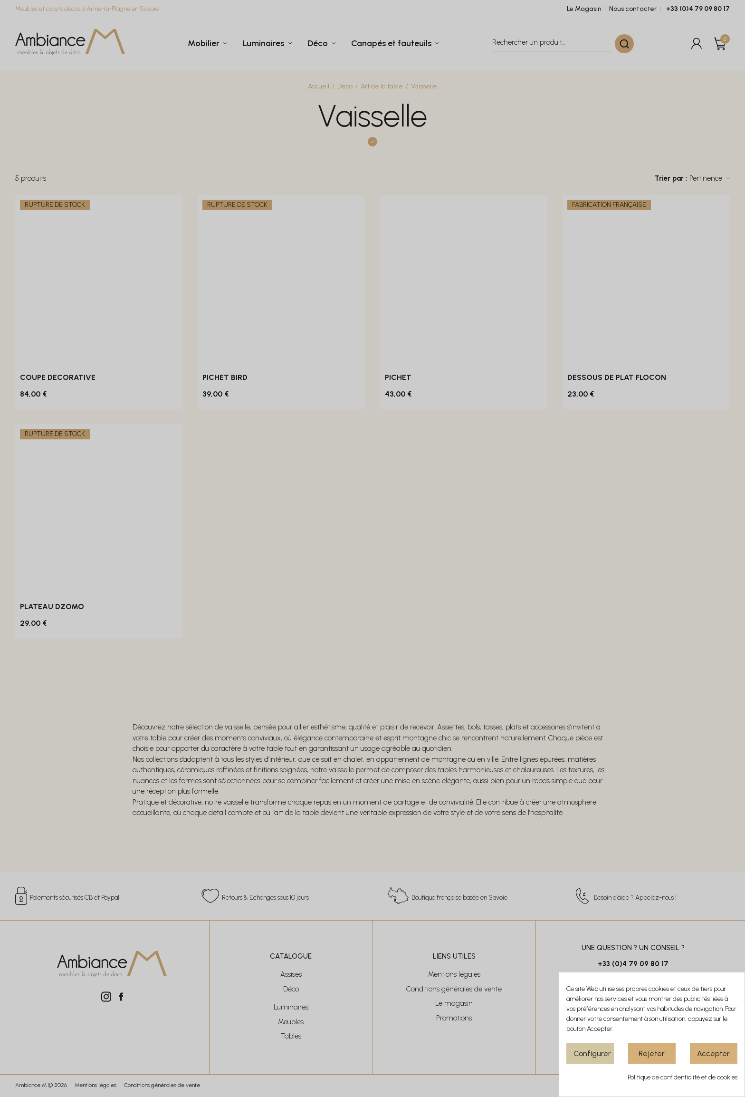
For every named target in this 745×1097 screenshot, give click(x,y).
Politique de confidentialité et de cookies (682, 1077)
